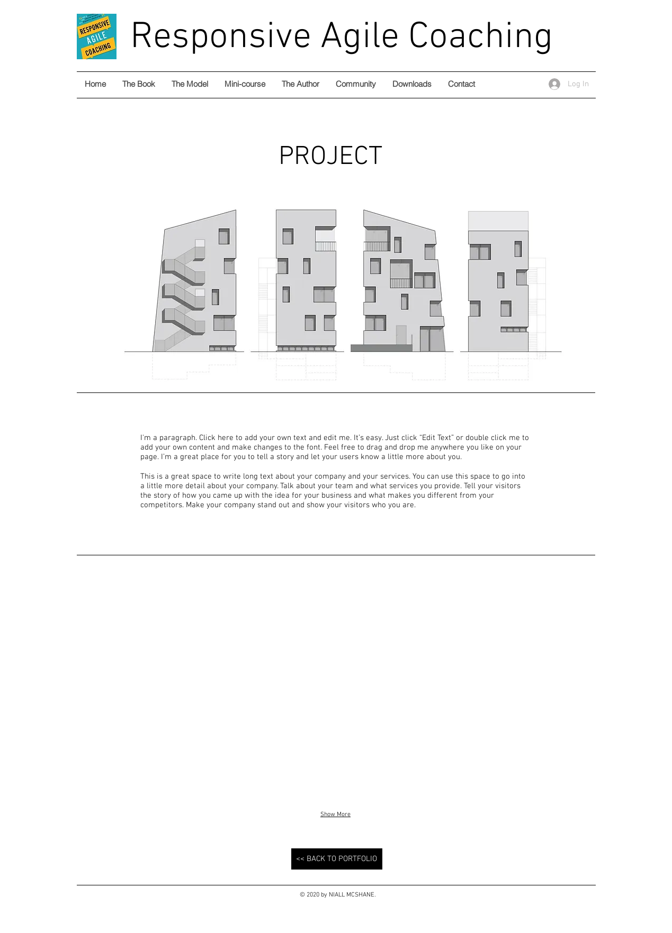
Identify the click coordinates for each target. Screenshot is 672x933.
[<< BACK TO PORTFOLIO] (337, 859)
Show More (335, 814)
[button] (160, 688)
